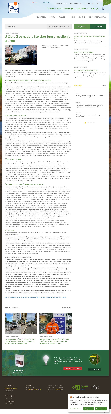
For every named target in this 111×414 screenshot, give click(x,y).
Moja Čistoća (61, 3)
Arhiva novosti (66, 308)
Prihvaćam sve (100, 409)
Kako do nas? (74, 3)
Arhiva (104, 86)
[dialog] (88, 403)
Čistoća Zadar (13, 7)
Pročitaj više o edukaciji (73, 369)
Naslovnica (41, 17)
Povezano (98, 27)
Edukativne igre (94, 369)
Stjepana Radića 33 (11, 388)
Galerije (82, 17)
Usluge (62, 17)
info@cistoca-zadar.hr (34, 389)
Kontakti (88, 3)
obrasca (58, 389)
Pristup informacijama (97, 17)
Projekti (72, 17)
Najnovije (82, 27)
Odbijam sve (88, 409)
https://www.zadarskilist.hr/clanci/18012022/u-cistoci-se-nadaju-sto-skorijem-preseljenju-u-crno (35, 297)
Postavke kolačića (75, 409)
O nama (52, 17)
